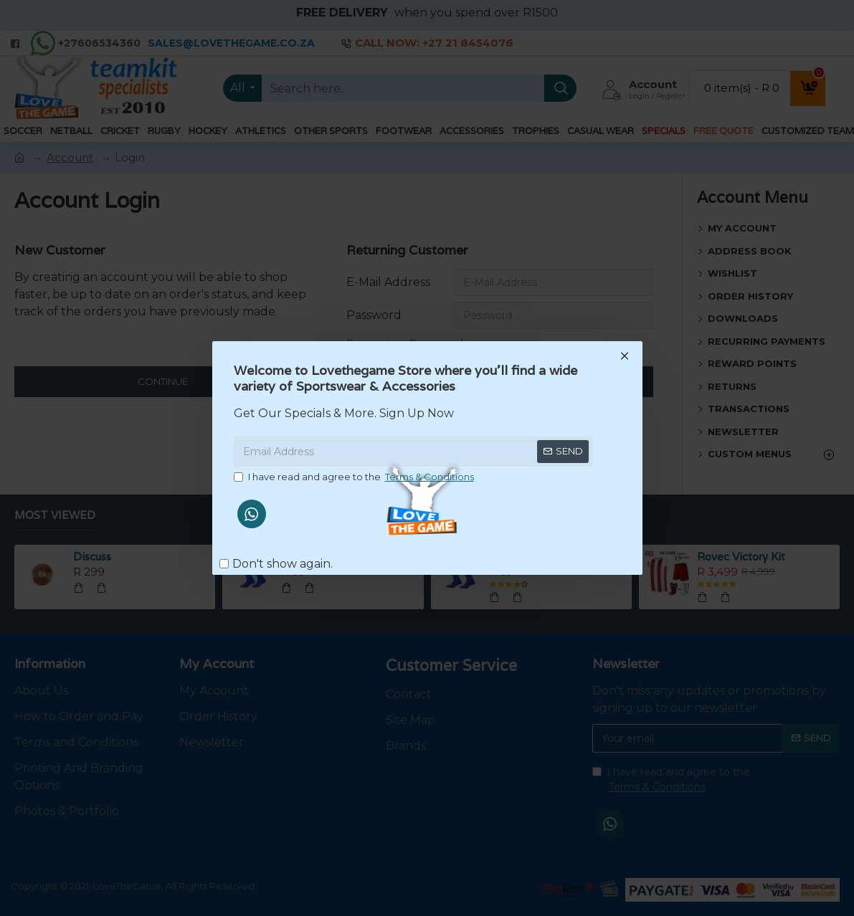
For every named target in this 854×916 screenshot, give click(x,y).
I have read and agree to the (355, 477)
